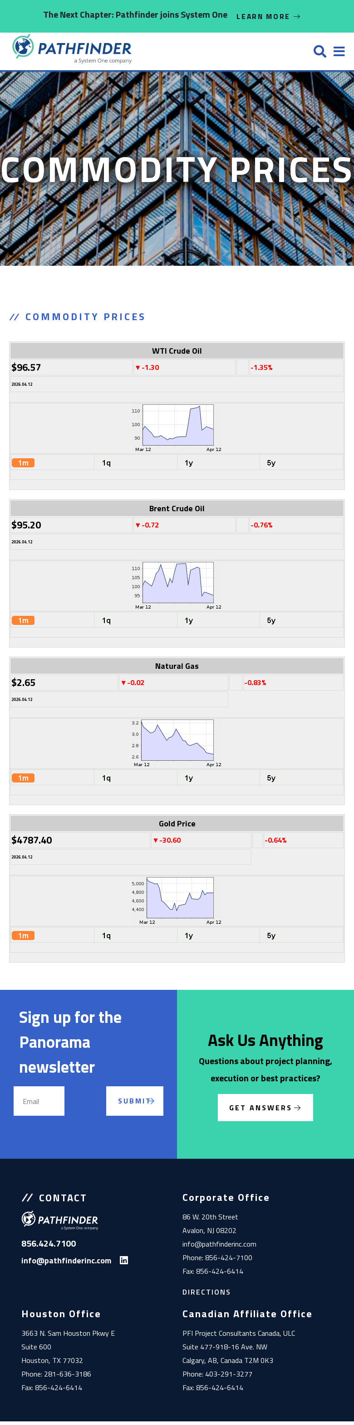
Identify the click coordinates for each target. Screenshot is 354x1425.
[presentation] (101, 1115)
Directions (206, 1295)
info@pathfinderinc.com (219, 1247)
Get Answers (260, 1111)
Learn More (269, 16)
